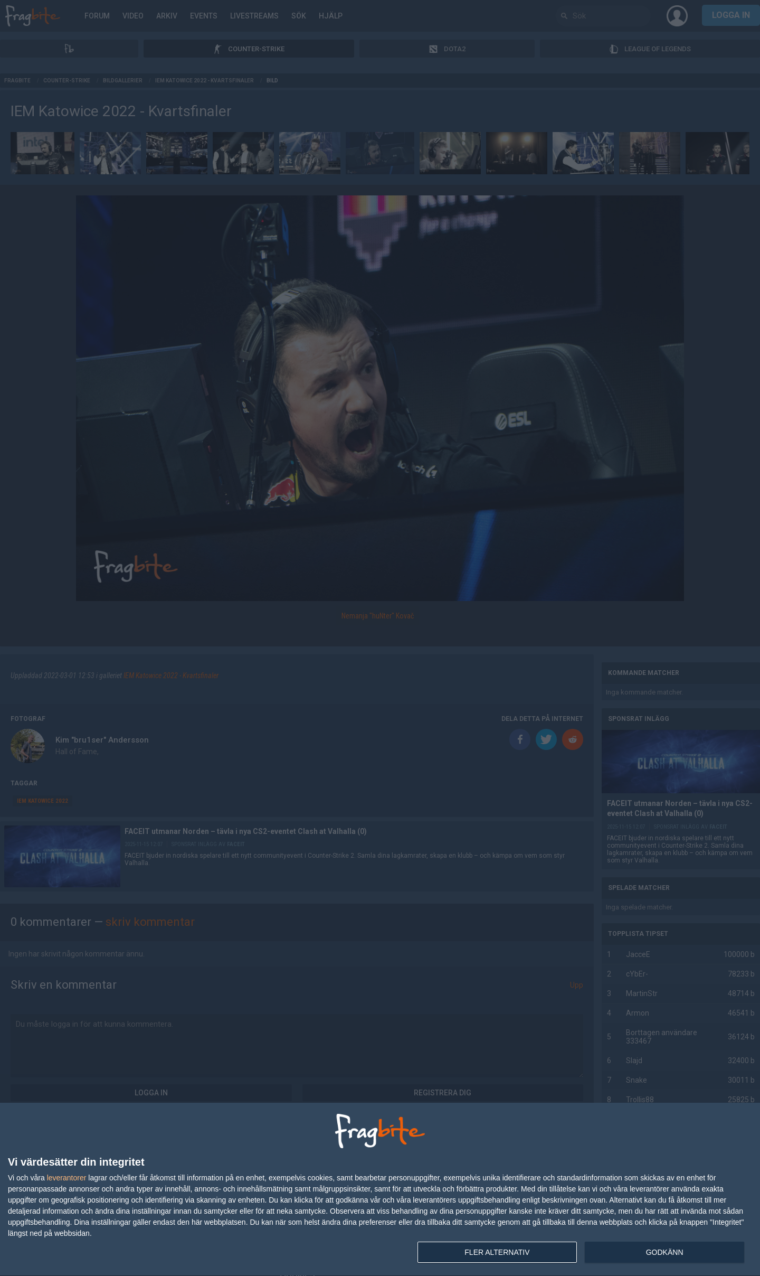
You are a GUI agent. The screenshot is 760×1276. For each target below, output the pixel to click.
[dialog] (380, 1189)
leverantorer (67, 1177)
